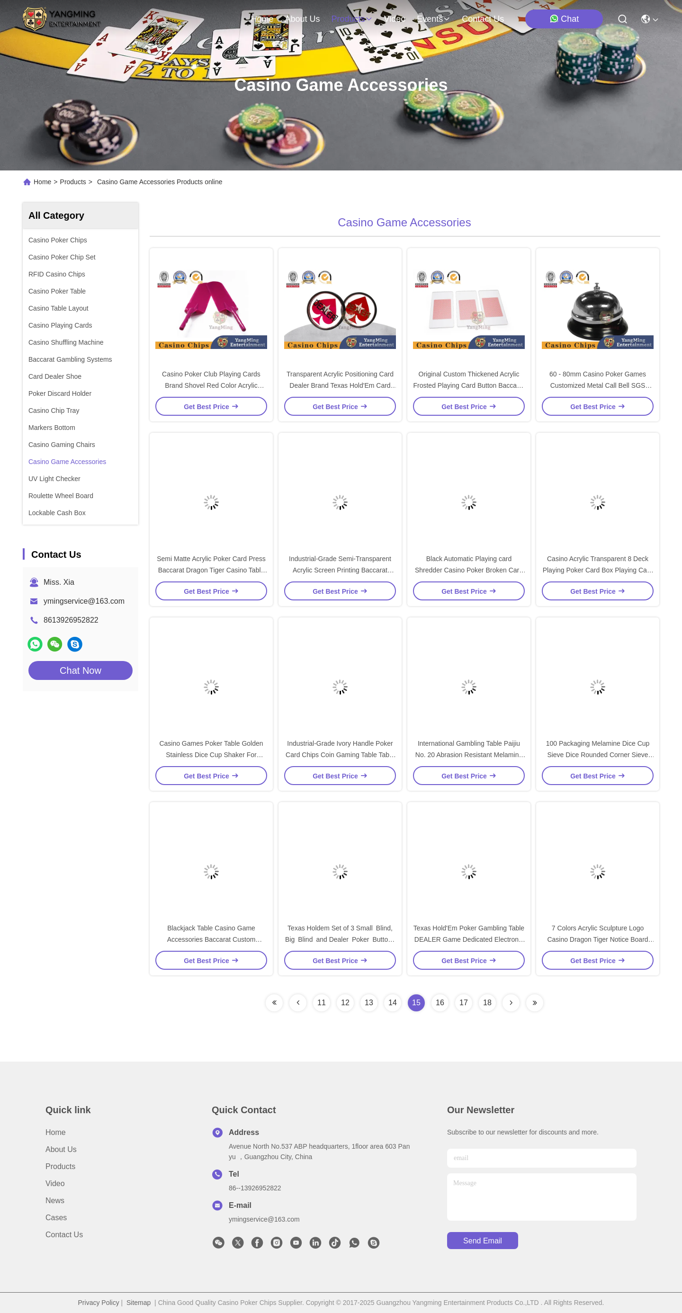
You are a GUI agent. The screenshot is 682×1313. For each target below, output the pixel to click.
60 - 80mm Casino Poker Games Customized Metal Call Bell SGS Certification (597, 385)
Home (262, 19)
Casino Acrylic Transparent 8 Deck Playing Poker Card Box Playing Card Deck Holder (598, 570)
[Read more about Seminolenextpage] (274, 1002)
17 (463, 1003)
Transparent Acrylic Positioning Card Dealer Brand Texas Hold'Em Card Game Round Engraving (340, 385)
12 (345, 1003)
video (395, 19)
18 (487, 1003)
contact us (483, 19)
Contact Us (64, 1235)
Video (55, 1183)
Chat (564, 19)
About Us (61, 1149)
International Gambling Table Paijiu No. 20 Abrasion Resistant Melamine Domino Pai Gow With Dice (468, 755)
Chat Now (80, 670)
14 (392, 1003)
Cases (56, 1218)
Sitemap (138, 1302)
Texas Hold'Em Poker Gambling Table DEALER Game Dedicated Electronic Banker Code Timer (468, 939)
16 (440, 1003)
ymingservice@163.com (84, 601)
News (54, 1201)
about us (302, 19)
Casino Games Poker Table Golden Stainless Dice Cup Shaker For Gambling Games (211, 755)
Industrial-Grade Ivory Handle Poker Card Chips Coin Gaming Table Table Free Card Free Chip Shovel (340, 755)
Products (73, 182)
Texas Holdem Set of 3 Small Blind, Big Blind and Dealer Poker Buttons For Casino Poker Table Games (340, 939)
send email (482, 1241)
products (351, 19)
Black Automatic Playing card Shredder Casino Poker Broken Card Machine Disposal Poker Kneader (469, 570)
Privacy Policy (98, 1302)
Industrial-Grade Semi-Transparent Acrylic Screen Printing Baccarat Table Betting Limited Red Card (340, 570)
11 (321, 1003)
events (433, 19)
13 (369, 1003)
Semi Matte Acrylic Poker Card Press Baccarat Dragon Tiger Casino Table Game (211, 570)
